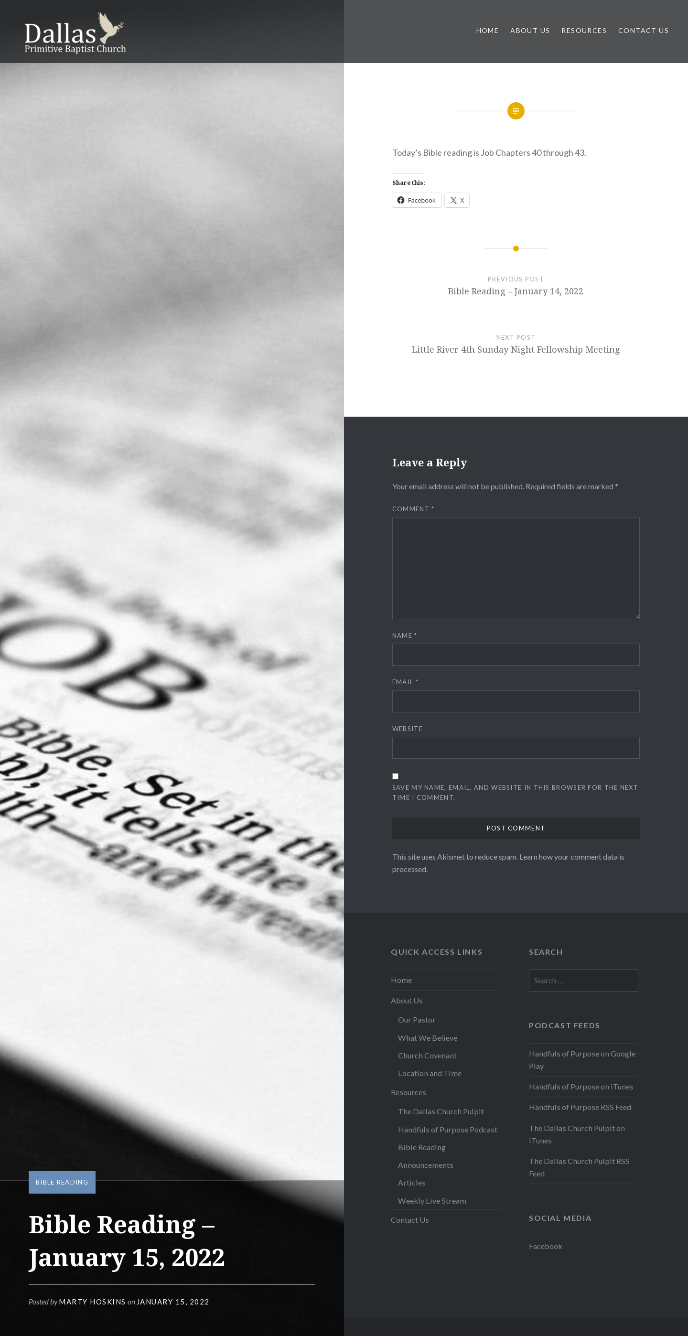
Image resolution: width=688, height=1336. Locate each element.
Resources (584, 30)
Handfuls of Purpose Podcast (447, 1129)
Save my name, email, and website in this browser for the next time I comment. (515, 792)
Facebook (545, 1245)
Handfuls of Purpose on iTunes (581, 1086)
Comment (413, 509)
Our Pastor (417, 1019)
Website (407, 729)
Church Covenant (427, 1055)
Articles (412, 1182)
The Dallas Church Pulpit (441, 1111)
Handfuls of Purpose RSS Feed (580, 1106)
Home (487, 30)
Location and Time (430, 1072)
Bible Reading (62, 1182)
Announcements (425, 1164)
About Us (530, 30)
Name (405, 635)
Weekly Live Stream (432, 1200)
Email (405, 682)
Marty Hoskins (92, 1301)
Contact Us (643, 30)
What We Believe (427, 1037)
